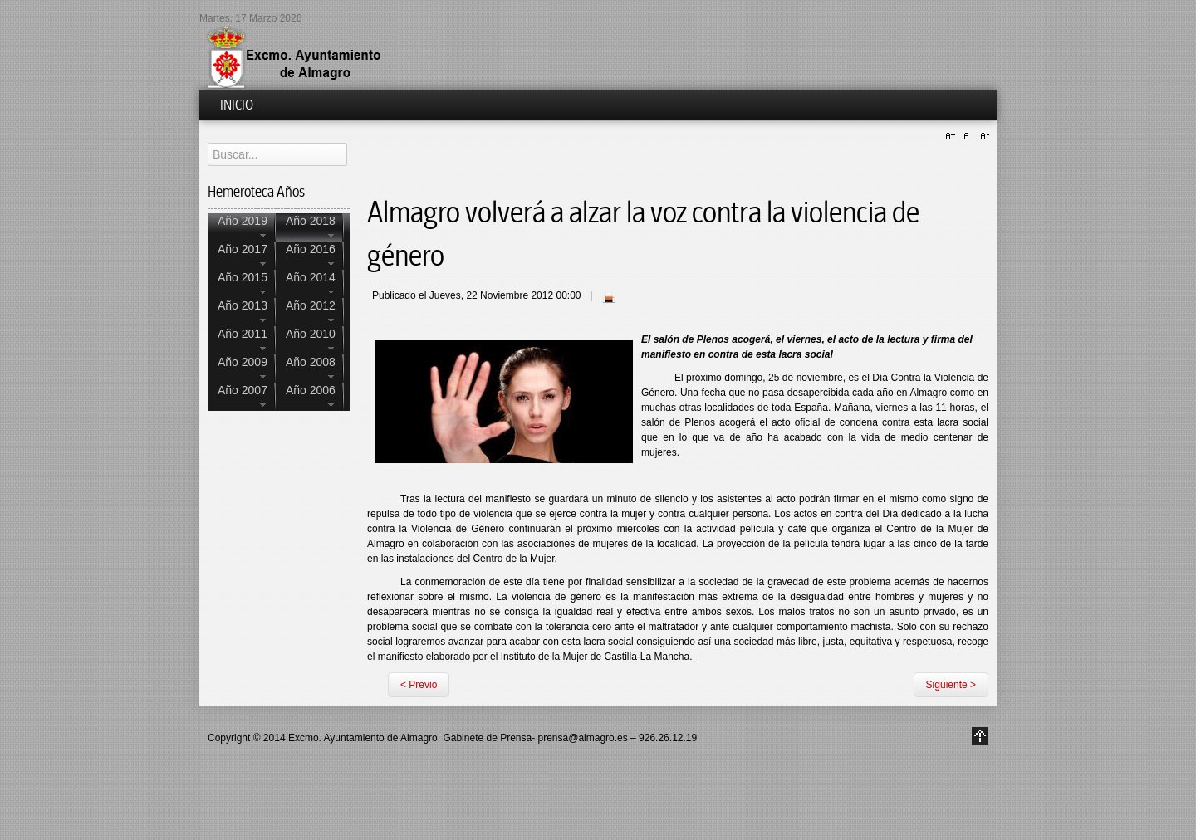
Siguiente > (951, 685)
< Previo (418, 685)
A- (982, 136)
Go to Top (980, 736)
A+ (952, 136)
